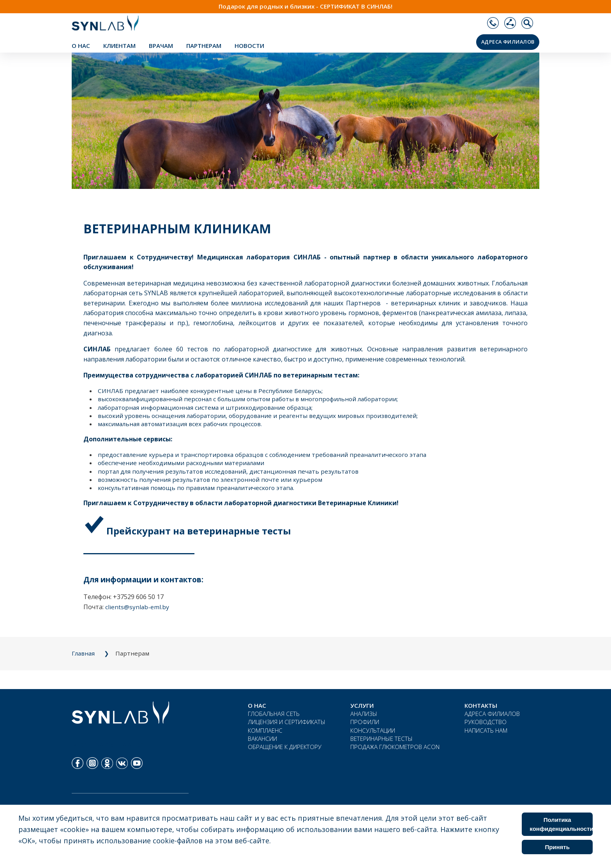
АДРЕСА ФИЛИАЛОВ (508, 42)
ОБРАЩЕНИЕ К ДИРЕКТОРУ (284, 747)
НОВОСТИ (249, 45)
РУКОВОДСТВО (485, 722)
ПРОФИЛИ (364, 722)
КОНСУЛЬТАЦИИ (372, 730)
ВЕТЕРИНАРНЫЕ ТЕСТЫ (381, 738)
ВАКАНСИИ (262, 738)
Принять (557, 847)
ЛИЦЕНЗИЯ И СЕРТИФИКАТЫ (286, 722)
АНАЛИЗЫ (363, 713)
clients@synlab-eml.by (137, 607)
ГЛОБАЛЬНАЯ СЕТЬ (274, 713)
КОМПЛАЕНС (265, 730)
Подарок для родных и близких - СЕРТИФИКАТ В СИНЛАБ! (305, 6)
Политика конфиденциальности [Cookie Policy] (561, 824)
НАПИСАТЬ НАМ (485, 730)
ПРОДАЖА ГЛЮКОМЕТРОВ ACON (395, 747)
